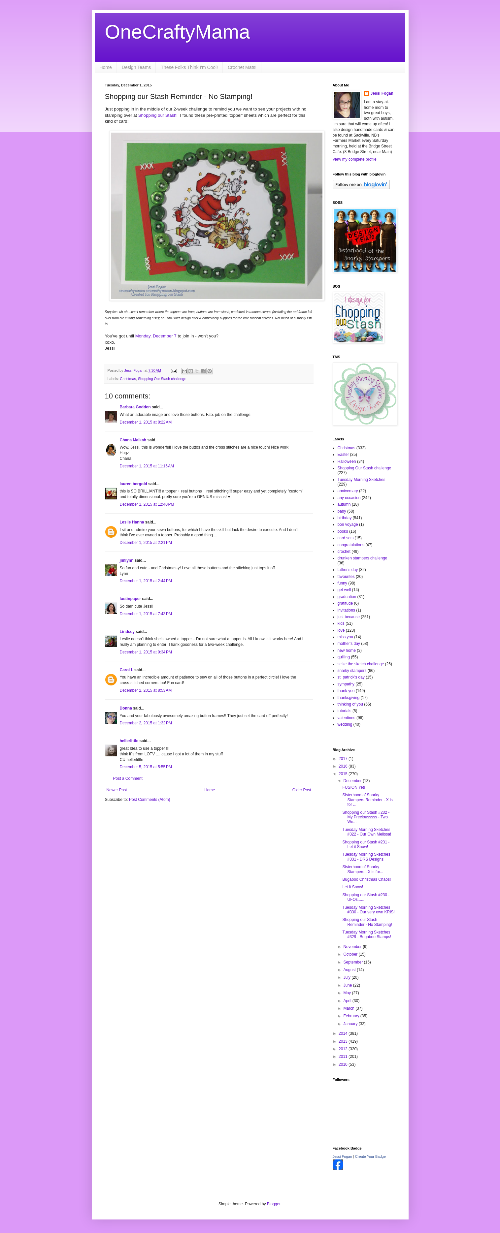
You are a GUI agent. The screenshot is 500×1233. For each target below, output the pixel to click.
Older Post (301, 790)
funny (342, 583)
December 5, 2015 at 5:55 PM (146, 767)
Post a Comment (128, 778)
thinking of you (350, 704)
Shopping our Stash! (158, 115)
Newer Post (117, 790)
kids (341, 623)
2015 (344, 774)
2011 (344, 1056)
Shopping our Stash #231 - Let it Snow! (365, 844)
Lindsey (127, 631)
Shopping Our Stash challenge (162, 379)
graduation (347, 596)
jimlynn (127, 560)
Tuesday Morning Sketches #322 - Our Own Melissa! (366, 832)
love (341, 630)
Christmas (128, 379)
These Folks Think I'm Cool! (189, 67)
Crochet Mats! (242, 67)
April (347, 1000)
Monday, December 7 (156, 335)
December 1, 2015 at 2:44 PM (146, 581)
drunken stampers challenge (362, 558)
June (348, 985)
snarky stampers (352, 670)
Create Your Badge (370, 1156)
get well (344, 589)
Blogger (274, 1204)
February (351, 1016)
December (353, 780)
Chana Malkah (133, 440)
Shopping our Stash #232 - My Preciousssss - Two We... (365, 817)
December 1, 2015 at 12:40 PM (147, 504)
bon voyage (348, 524)
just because (349, 617)
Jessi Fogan (382, 93)
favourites (346, 576)
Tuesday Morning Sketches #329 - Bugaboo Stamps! (366, 934)
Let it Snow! (352, 887)
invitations (346, 610)
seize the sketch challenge (361, 664)
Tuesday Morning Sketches (361, 479)
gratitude (345, 603)
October (350, 954)
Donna (126, 708)
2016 (344, 766)
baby (342, 511)
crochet (344, 551)
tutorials (344, 711)
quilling (344, 657)
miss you (345, 637)
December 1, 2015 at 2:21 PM (146, 542)
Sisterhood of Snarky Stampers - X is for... (362, 869)
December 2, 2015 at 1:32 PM (146, 723)
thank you (346, 690)
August (350, 969)
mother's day (349, 643)
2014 (344, 1033)
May (347, 993)
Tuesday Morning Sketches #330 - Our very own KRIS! (368, 909)
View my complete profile (355, 159)
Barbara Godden (135, 407)
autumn (344, 504)
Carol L (126, 670)
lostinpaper (130, 598)
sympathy (346, 684)
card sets (346, 538)
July (347, 977)
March (349, 1008)
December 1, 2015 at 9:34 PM (146, 652)
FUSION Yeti (353, 787)
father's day (348, 569)
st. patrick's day (351, 677)
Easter (343, 454)
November (353, 946)
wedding (345, 724)
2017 (344, 758)
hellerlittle (129, 741)
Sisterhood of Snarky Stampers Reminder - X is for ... (367, 800)
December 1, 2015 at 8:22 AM (146, 422)
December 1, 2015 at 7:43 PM (146, 614)
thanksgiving (349, 697)
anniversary (348, 491)
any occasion (349, 497)
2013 (344, 1041)
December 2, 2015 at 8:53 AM (146, 690)
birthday (345, 518)
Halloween (347, 461)
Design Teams (136, 67)
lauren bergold (133, 484)
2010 (344, 1064)
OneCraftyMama (177, 32)
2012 (344, 1049)
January (350, 1024)
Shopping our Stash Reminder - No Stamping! (367, 922)
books (343, 531)
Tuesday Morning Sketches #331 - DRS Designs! (366, 856)
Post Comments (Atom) (149, 799)
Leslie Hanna (132, 522)
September (353, 962)
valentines (346, 717)
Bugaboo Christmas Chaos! (366, 879)
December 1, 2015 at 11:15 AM (147, 466)
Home (106, 67)
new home (347, 650)
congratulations (351, 545)
